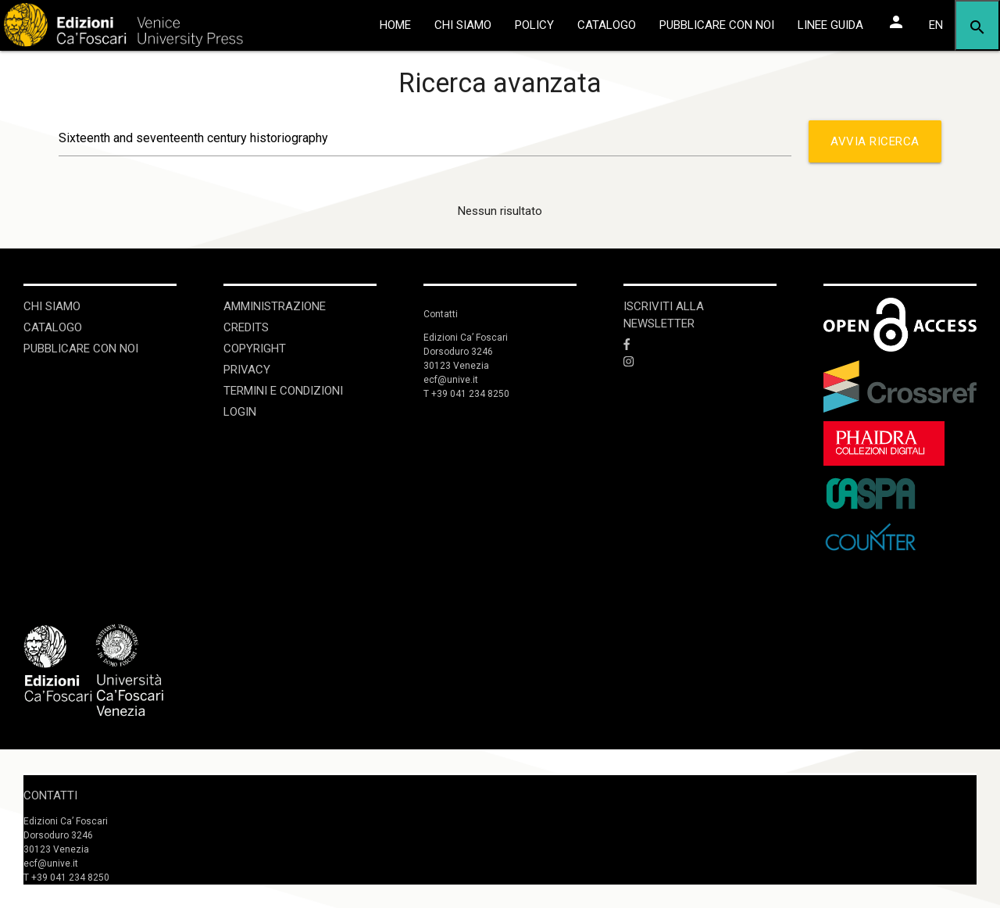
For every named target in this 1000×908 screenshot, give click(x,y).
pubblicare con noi (716, 25)
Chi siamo (51, 306)
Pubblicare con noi (80, 348)
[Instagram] (700, 363)
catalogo (606, 25)
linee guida (830, 25)
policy (534, 25)
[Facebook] (700, 345)
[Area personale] (896, 22)
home (395, 25)
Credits (246, 327)
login (239, 412)
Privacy (246, 370)
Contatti (50, 795)
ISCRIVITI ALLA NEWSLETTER (663, 315)
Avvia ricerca (875, 148)
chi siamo (462, 25)
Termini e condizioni (283, 391)
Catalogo (52, 327)
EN (936, 25)
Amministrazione (274, 306)
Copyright (254, 348)
